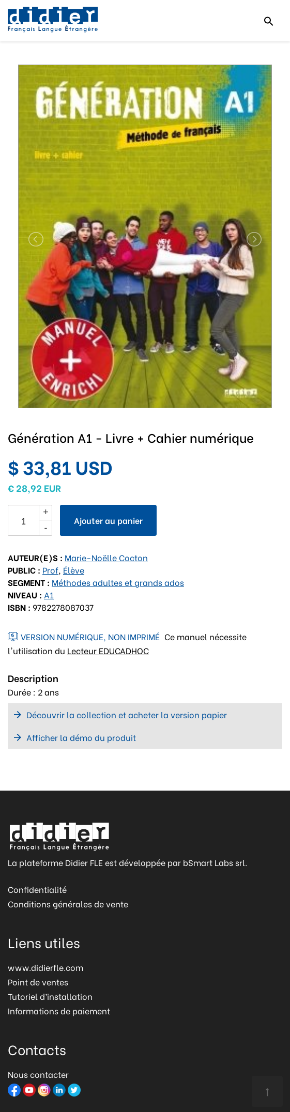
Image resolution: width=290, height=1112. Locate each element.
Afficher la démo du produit (81, 737)
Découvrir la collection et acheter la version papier (126, 714)
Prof (50, 570)
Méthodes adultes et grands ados (118, 582)
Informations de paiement (59, 1010)
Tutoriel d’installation (50, 996)
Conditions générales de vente (68, 903)
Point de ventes (38, 981)
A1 (49, 594)
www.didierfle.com (45, 967)
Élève (73, 570)
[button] (30, 239)
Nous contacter (38, 1074)
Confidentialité (37, 889)
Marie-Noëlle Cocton (106, 557)
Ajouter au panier (108, 520)
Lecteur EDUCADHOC (108, 650)
